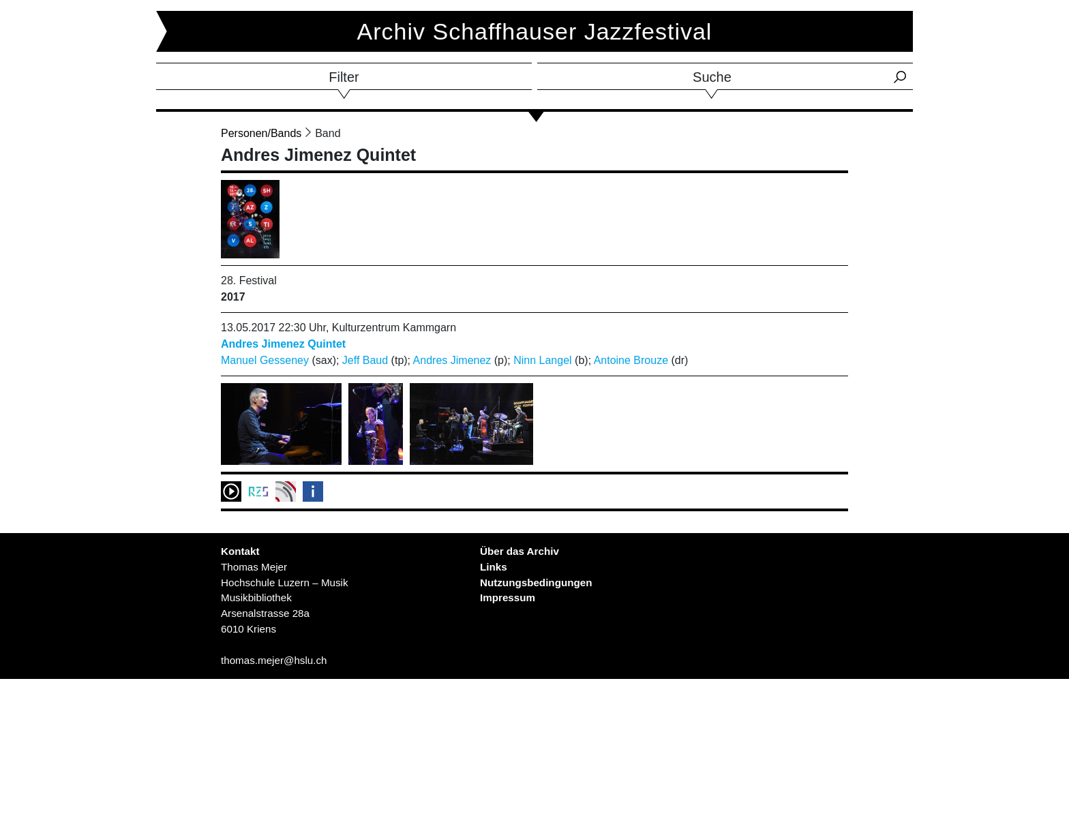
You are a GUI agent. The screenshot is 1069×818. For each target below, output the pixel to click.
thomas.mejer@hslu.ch (274, 660)
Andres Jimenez (452, 360)
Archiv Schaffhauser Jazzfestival (534, 31)
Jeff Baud (365, 360)
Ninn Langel (542, 360)
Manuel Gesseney (265, 360)
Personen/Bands (261, 133)
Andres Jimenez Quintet (283, 344)
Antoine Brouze (631, 360)
